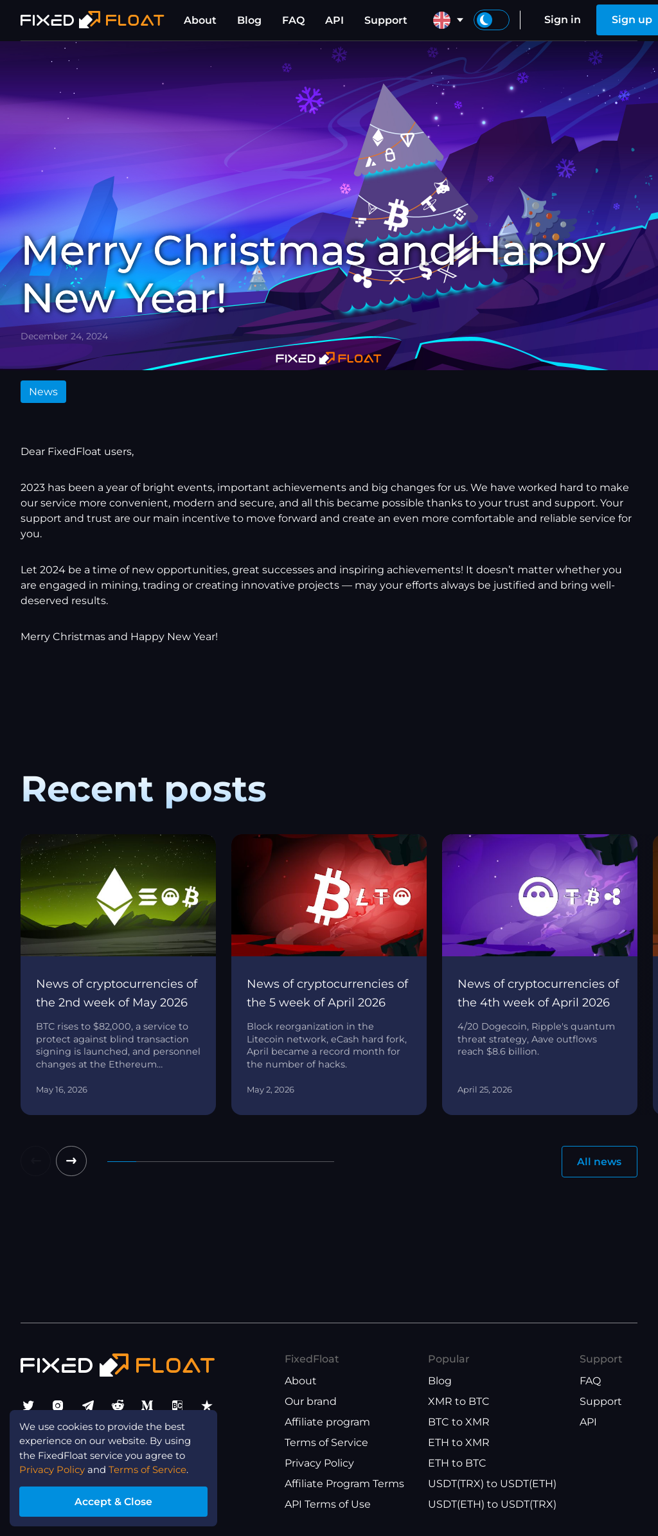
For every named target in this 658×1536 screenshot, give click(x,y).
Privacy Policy (319, 1463)
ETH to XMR (459, 1442)
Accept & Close (122, 1500)
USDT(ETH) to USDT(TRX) (492, 1504)
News (43, 392)
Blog (249, 20)
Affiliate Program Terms (344, 1484)
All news (598, 1162)
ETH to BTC (457, 1463)
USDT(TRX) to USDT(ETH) (492, 1484)
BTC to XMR (459, 1422)
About (200, 20)
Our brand (311, 1401)
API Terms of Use (328, 1504)
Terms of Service (326, 1442)
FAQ (293, 20)
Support (385, 20)
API (334, 20)
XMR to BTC (459, 1401)
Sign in (562, 19)
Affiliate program (327, 1422)
